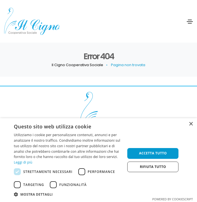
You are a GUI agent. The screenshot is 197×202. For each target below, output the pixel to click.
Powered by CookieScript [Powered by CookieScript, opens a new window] (172, 199)
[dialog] (98, 160)
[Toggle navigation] (190, 22)
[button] (68, 194)
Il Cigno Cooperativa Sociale (77, 65)
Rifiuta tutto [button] (153, 166)
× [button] (191, 124)
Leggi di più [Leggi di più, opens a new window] (23, 162)
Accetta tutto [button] (153, 153)
